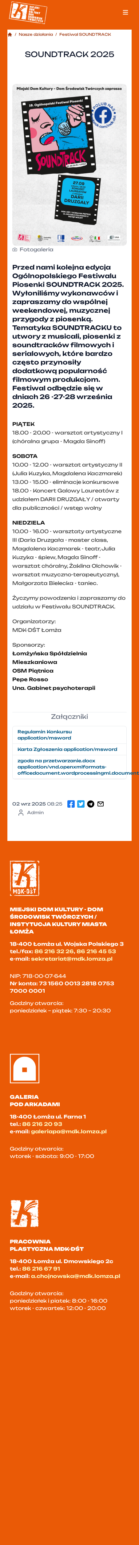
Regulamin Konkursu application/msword (45, 734)
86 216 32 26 (54, 951)
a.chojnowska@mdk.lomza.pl (75, 1276)
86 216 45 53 (96, 951)
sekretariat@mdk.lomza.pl (72, 959)
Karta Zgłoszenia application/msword (67, 749)
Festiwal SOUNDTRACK (85, 34)
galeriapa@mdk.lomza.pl (69, 1131)
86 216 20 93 (42, 1124)
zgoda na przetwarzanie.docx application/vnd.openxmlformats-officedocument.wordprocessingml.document (72, 767)
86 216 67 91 (41, 1269)
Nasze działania (36, 34)
